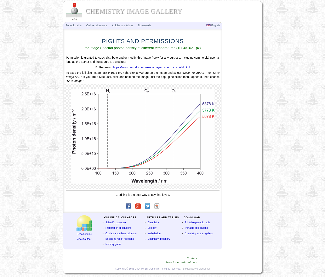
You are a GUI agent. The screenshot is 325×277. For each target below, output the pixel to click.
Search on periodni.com (181, 262)
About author (84, 239)
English (213, 25)
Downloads (144, 25)
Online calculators (96, 25)
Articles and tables (122, 25)
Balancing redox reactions (120, 238)
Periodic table (84, 234)
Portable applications (196, 227)
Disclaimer (204, 268)
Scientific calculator (116, 222)
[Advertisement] (241, 90)
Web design (154, 233)
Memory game (113, 244)
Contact (192, 258)
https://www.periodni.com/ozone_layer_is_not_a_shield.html (151, 67)
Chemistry (153, 222)
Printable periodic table (197, 222)
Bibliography (189, 268)
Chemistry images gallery (198, 233)
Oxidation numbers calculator (121, 233)
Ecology (152, 227)
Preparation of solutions (118, 227)
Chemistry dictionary (159, 238)
